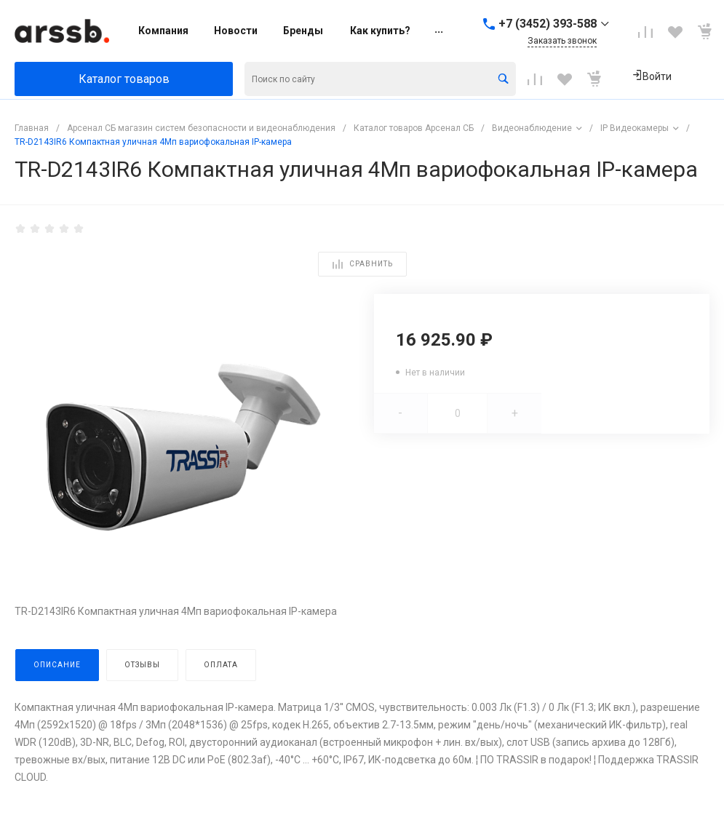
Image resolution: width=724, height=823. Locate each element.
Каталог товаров (124, 79)
